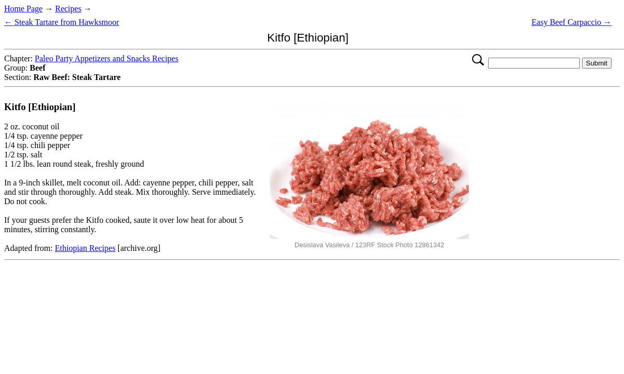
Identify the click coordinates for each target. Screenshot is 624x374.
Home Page (23, 8)
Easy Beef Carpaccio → (572, 22)
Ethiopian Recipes (85, 248)
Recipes (68, 8)
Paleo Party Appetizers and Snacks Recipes (106, 58)
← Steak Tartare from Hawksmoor (61, 22)
